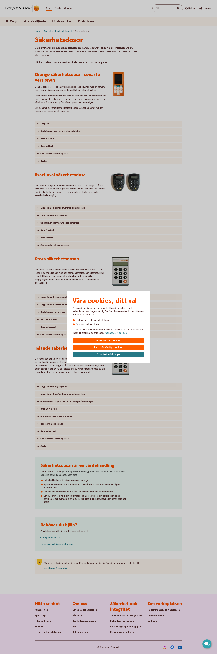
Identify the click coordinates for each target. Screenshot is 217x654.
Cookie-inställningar (108, 354)
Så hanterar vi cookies (116, 333)
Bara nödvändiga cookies (108, 347)
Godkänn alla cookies (108, 340)
